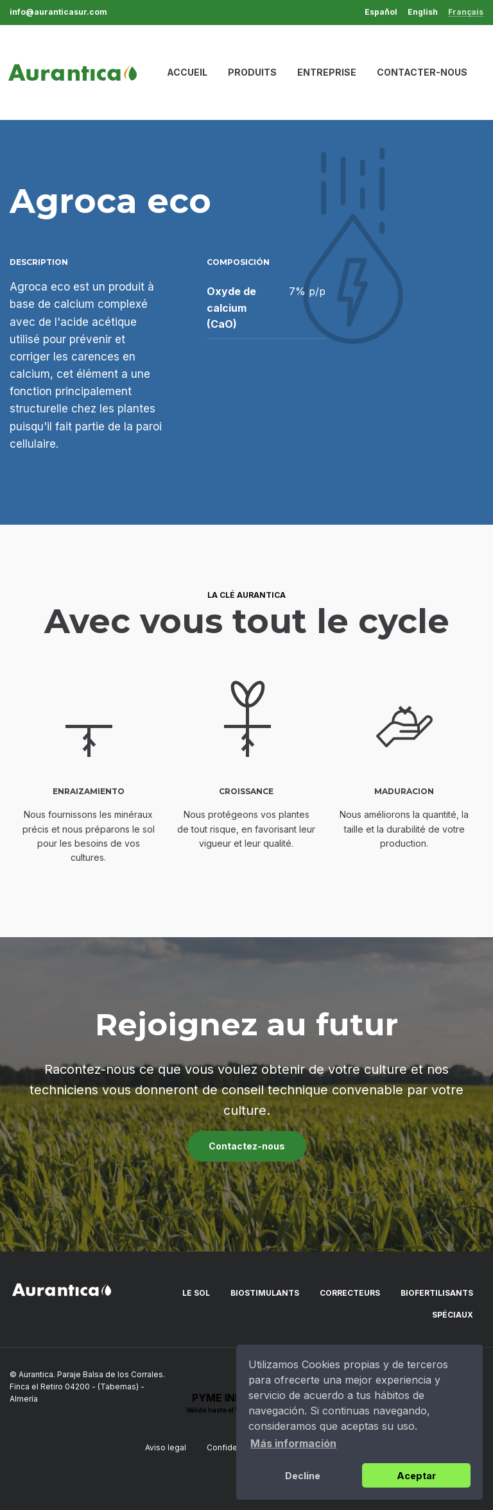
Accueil (187, 72)
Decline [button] (302, 1475)
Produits (252, 72)
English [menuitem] (423, 12)
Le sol (196, 1293)
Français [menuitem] (465, 12)
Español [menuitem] (381, 12)
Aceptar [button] (416, 1475)
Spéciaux (452, 1314)
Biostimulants (264, 1293)
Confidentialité (235, 1447)
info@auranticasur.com (58, 12)
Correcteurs (350, 1293)
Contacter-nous (422, 72)
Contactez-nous (247, 1146)
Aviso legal (165, 1447)
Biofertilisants (437, 1293)
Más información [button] (293, 1443)
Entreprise (326, 72)
